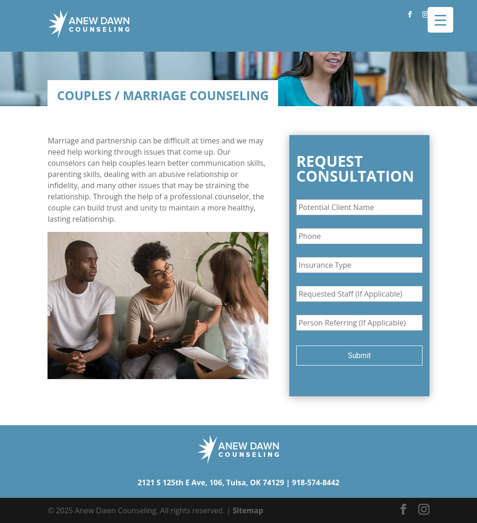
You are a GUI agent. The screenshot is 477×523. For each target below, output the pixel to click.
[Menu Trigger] (440, 20)
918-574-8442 (316, 482)
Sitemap (248, 510)
